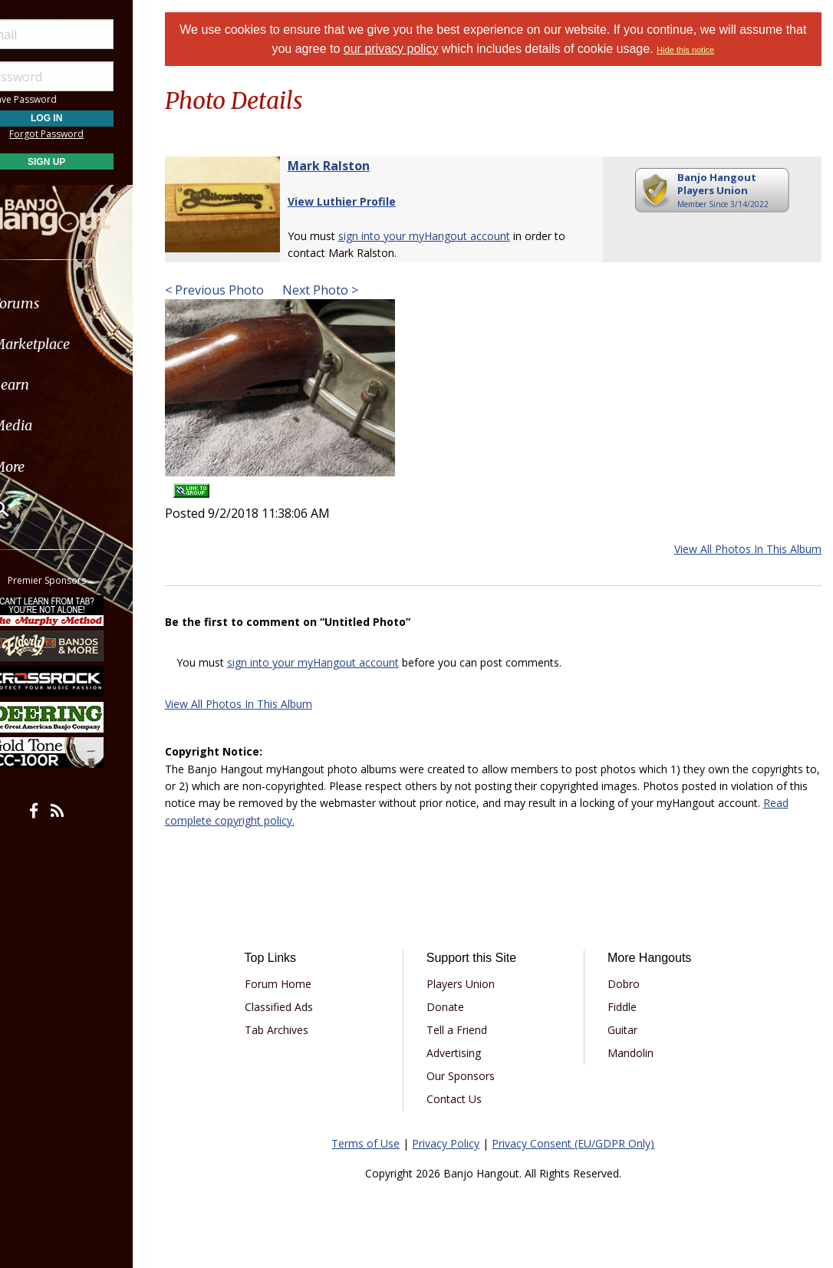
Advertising (466, 1053)
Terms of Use (375, 1143)
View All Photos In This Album (747, 549)
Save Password (58, 99)
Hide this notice (707, 49)
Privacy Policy (455, 1143)
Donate (457, 1007)
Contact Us (466, 1099)
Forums (56, 303)
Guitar (629, 1030)
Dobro (630, 984)
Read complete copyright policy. (308, 820)
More (48, 467)
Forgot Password (86, 133)
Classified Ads (296, 1007)
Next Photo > (337, 290)
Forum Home (295, 984)
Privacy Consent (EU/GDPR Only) (583, 1143)
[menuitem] (86, 303)
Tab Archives (294, 1030)
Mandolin (637, 1053)
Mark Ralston (348, 165)
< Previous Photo (233, 290)
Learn (50, 385)
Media (52, 425)
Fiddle (629, 1007)
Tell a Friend (469, 1030)
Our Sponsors (473, 1076)
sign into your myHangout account (443, 236)
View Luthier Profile (361, 201)
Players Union (473, 984)
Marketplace (71, 344)
